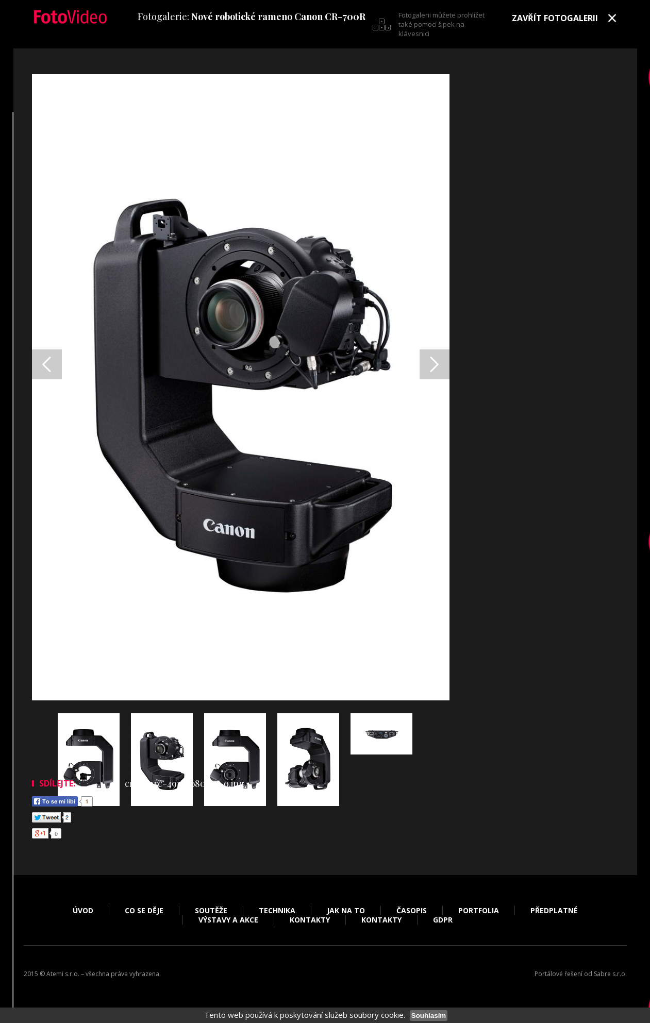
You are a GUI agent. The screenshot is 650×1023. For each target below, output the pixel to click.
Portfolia (478, 910)
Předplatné (554, 910)
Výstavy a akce (228, 920)
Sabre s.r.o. (610, 973)
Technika (277, 910)
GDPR (443, 920)
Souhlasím (428, 1015)
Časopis (411, 910)
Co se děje (144, 910)
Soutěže (211, 910)
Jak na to (346, 910)
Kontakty (310, 920)
